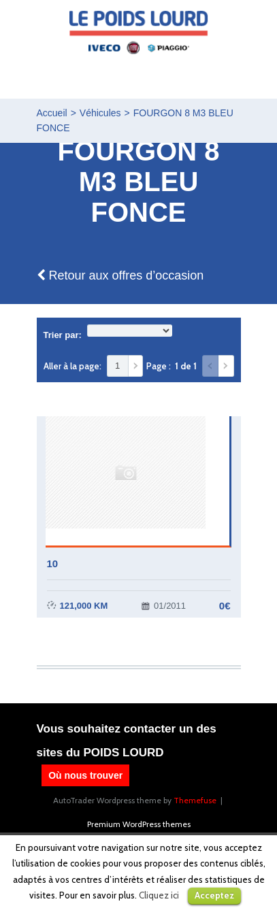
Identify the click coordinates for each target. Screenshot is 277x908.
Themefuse (195, 800)
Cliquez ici (159, 895)
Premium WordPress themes (139, 824)
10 (53, 563)
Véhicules (100, 112)
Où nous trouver (85, 775)
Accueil (52, 112)
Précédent (210, 366)
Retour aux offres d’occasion (120, 275)
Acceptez (214, 895)
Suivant (226, 366)
